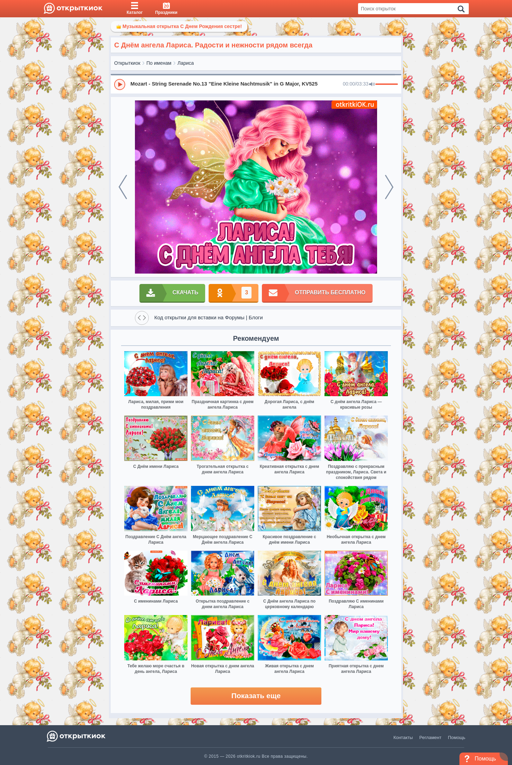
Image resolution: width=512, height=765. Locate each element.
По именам (158, 63)
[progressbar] (386, 84)
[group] (256, 84)
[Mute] (371, 84)
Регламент (430, 737)
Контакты (403, 737)
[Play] (119, 84)
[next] (389, 187)
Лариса (185, 63)
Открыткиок (127, 63)
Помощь (456, 737)
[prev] (122, 187)
